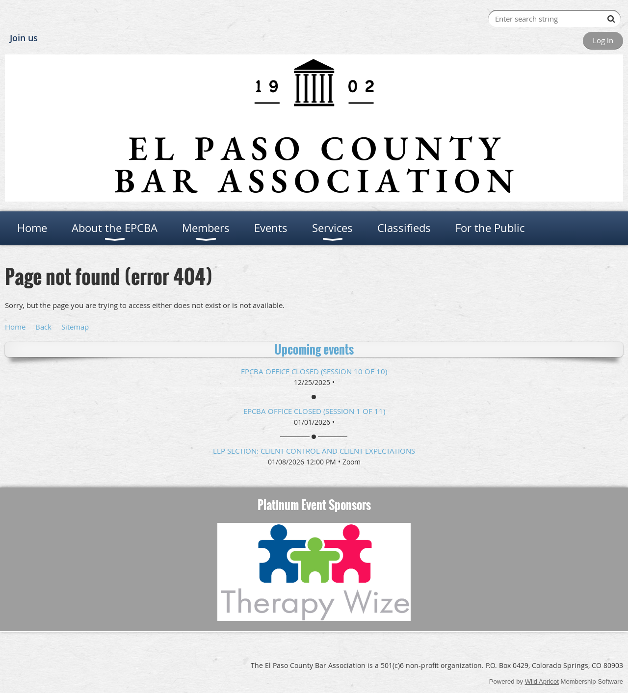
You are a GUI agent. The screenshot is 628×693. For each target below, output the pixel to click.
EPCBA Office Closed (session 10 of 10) (314, 371)
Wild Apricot (542, 681)
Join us (24, 38)
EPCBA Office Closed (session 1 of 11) (314, 411)
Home (15, 327)
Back (43, 327)
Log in (603, 40)
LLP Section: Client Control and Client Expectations (314, 451)
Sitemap (75, 327)
